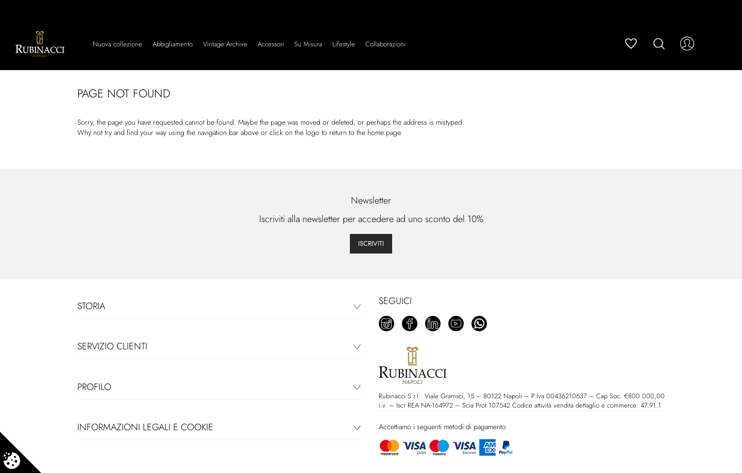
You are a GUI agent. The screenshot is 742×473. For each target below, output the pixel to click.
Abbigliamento (173, 44)
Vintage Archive (225, 44)
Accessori (271, 44)
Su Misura (308, 44)
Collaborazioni (385, 44)
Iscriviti (371, 243)
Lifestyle (343, 44)
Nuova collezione (117, 44)
